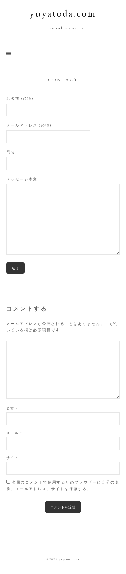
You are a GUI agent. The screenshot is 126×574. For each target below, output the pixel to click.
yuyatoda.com (63, 13)
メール (14, 433)
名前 (12, 408)
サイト (12, 457)
